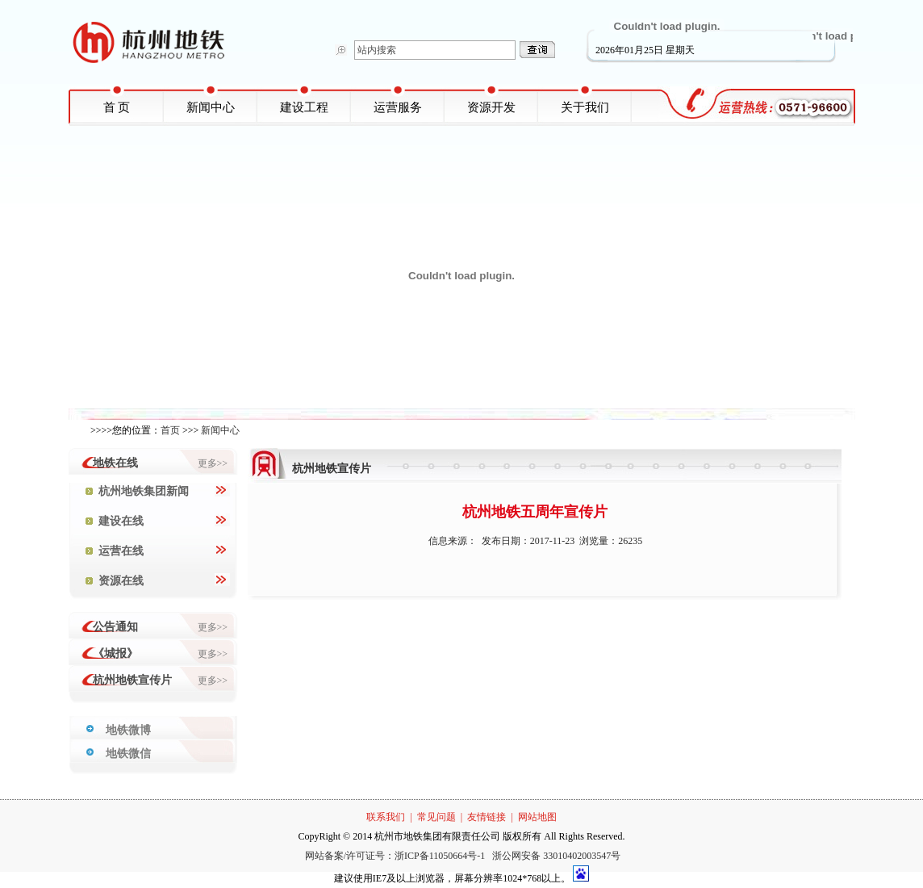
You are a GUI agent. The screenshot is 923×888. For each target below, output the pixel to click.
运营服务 (398, 107)
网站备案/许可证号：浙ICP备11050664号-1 (397, 855)
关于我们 (585, 107)
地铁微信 (128, 754)
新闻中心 (210, 107)
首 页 (117, 107)
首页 (170, 430)
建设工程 (304, 107)
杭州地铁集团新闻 (137, 491)
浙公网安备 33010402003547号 (556, 855)
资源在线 (115, 581)
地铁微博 (128, 730)
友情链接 (486, 817)
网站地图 (537, 817)
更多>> (213, 463)
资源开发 (491, 107)
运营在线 (115, 551)
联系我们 (385, 817)
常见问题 (436, 817)
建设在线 (115, 521)
